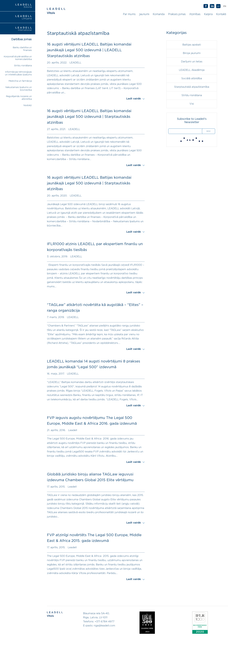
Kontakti (221, 14)
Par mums (129, 14)
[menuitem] (224, 6)
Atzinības (194, 14)
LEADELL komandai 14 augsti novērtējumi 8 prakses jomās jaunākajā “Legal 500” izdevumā (93, 364)
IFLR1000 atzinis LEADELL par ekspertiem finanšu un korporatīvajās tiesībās (95, 247)
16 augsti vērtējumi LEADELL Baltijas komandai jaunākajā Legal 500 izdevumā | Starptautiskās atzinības (89, 116)
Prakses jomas (177, 14)
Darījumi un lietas (191, 61)
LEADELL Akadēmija (192, 70)
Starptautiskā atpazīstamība (191, 87)
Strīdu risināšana (23, 65)
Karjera (208, 14)
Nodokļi (27, 105)
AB (212, 6)
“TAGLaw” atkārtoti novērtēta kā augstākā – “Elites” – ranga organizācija (95, 307)
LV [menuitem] (218, 6)
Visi (191, 104)
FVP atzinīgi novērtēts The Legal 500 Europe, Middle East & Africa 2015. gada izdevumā (94, 538)
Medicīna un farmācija (20, 81)
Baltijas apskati (191, 45)
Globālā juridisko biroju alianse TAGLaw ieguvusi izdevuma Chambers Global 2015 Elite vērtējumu (90, 477)
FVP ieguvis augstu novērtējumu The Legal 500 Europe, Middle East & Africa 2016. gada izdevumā (92, 420)
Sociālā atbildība (191, 78)
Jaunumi (144, 14)
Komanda (159, 14)
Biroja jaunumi (191, 53)
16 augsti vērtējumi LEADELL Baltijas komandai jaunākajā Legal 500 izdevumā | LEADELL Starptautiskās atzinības (89, 50)
